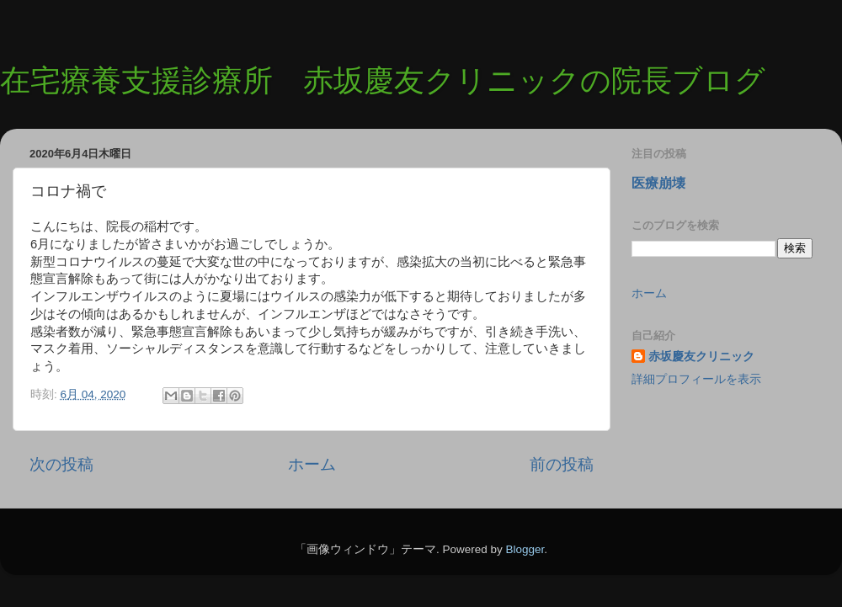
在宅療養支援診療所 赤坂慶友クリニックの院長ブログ (382, 80)
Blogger (524, 549)
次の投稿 (61, 464)
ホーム (312, 464)
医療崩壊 (658, 183)
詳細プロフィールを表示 (696, 379)
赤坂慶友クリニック (701, 356)
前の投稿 (562, 464)
